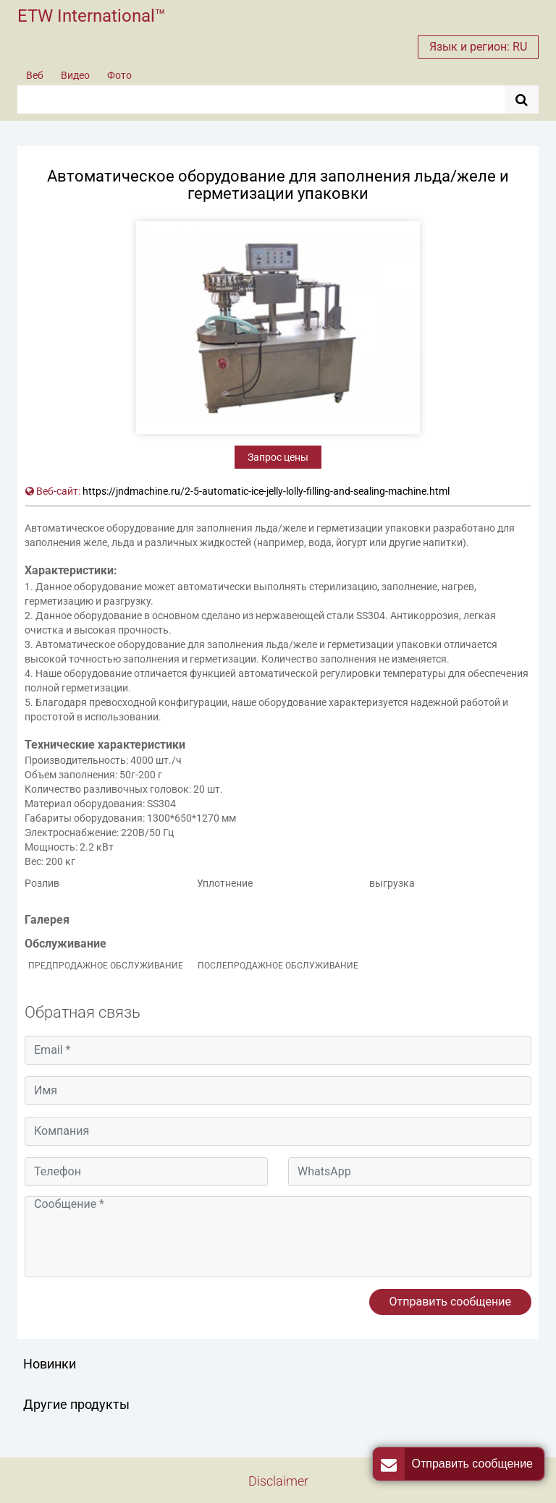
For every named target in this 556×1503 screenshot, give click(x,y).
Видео (75, 75)
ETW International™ (91, 16)
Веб (34, 75)
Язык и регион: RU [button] (478, 47)
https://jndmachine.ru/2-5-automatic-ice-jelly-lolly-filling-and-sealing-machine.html (266, 491)
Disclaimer (278, 1481)
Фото (119, 75)
